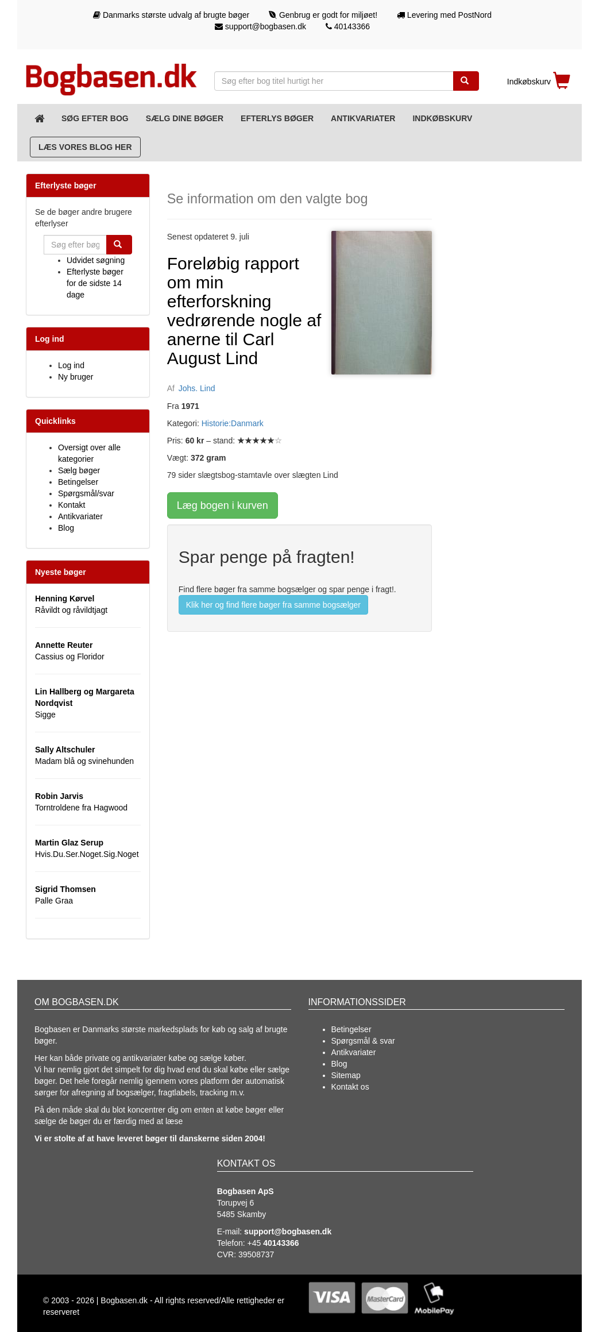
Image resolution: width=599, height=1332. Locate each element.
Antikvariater (363, 118)
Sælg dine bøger (184, 118)
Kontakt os (350, 1086)
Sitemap (346, 1075)
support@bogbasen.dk (260, 26)
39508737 (256, 1254)
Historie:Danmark (233, 423)
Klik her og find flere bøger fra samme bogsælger (273, 604)
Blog (66, 527)
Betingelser (78, 482)
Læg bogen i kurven (222, 505)
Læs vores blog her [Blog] (85, 147)
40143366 (348, 26)
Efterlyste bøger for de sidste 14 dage (95, 283)
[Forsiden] (39, 118)
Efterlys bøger (277, 118)
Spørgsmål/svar (86, 493)
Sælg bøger (79, 470)
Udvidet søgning (96, 260)
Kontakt (71, 504)
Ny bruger (75, 376)
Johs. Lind (197, 388)
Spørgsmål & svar (363, 1040)
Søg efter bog (95, 118)
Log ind (71, 365)
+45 (273, 1243)
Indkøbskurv (442, 118)
